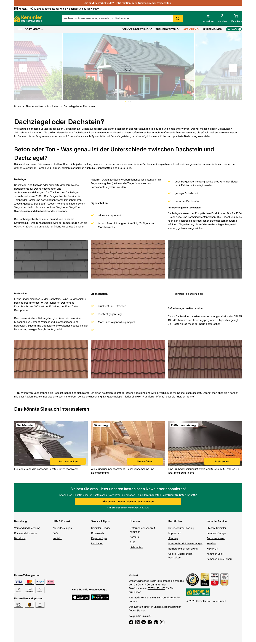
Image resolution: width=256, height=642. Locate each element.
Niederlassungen (62, 527)
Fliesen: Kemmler (216, 527)
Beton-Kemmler (216, 538)
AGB (132, 541)
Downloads (97, 533)
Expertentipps (99, 538)
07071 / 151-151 (156, 588)
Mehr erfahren (145, 461)
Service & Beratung (135, 29)
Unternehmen (212, 29)
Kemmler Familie (217, 521)
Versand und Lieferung (27, 527)
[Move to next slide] (233, 68)
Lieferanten (136, 547)
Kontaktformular (170, 597)
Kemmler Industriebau (219, 558)
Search (178, 18)
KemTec (211, 543)
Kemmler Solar (215, 553)
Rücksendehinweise (25, 533)
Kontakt (57, 538)
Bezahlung (20, 538)
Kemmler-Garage (216, 533)
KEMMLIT (212, 548)
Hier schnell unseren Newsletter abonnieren (128, 501)
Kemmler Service (101, 527)
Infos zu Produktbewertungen (185, 543)
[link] (51, 444)
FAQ (55, 533)
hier (143, 610)
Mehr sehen (222, 461)
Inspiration (97, 543)
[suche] (122, 18)
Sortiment (29, 29)
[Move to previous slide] (23, 68)
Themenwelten (166, 29)
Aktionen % (191, 29)
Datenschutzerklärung (181, 527)
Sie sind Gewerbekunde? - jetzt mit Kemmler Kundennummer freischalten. (128, 2)
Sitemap (173, 538)
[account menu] (208, 18)
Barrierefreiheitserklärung (183, 548)
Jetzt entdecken (68, 461)
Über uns (135, 521)
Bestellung (20, 521)
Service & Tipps (100, 521)
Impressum (174, 533)
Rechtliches (175, 521)
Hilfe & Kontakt (61, 521)
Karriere (134, 536)
